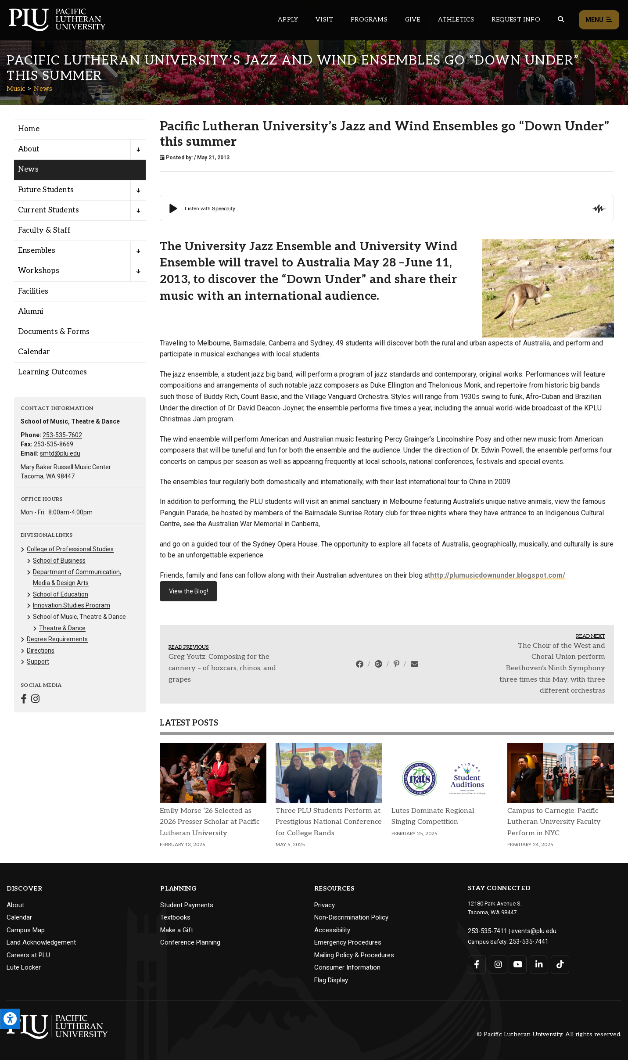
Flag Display (331, 980)
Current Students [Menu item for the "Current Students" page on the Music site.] (48, 210)
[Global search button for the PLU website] (561, 19)
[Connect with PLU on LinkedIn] (536, 962)
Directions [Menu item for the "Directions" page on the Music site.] (40, 650)
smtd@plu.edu (60, 453)
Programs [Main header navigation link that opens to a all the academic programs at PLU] (369, 19)
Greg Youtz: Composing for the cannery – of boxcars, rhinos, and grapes (222, 668)
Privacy (324, 905)
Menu (599, 20)
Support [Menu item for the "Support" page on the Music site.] (38, 661)
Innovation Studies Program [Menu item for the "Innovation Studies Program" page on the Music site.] (71, 605)
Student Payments (186, 905)
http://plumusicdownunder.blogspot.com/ (497, 575)
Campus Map (26, 930)
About (15, 905)
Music (16, 89)
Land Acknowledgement (41, 942)
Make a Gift (176, 930)
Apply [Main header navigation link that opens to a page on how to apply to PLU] (288, 19)
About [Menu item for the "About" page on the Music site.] (28, 149)
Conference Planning (190, 942)
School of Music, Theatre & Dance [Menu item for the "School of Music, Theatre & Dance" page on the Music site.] (79, 616)
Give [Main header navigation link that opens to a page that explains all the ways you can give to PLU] (412, 19)
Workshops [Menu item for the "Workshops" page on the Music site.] (38, 270)
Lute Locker (24, 967)
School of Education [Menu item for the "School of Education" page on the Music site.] (60, 594)
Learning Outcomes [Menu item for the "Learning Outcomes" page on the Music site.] (52, 372)
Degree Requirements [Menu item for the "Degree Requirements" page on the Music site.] (57, 639)
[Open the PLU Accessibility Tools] (10, 1019)
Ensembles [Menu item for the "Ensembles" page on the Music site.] (36, 250)
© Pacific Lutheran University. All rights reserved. (549, 1034)
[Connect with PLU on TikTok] (557, 962)
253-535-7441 (526, 939)
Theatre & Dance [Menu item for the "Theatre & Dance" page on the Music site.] (62, 628)
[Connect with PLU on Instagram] (497, 962)
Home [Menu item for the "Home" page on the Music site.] (28, 129)
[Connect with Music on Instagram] (35, 700)
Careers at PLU (28, 955)
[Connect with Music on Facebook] (24, 700)
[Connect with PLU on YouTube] (517, 962)
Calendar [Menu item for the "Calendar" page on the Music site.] (34, 352)
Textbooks (175, 917)
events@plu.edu (526, 930)
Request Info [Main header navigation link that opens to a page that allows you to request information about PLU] (516, 19)
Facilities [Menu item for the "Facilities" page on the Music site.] (33, 291)
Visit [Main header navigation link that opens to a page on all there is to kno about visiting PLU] (324, 19)
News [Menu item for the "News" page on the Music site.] (28, 169)
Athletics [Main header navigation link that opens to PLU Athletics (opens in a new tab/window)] (456, 19)
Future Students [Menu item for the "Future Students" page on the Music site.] (46, 190)
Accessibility (332, 930)
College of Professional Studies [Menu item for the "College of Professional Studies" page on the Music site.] (70, 549)
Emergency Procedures (347, 942)
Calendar (19, 917)
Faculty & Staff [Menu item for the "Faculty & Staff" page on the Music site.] (44, 230)
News (43, 89)
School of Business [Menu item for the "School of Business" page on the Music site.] (59, 560)
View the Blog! (188, 591)
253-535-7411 (485, 930)
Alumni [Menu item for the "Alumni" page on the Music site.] (30, 311)
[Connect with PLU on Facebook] (477, 962)
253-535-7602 (62, 434)
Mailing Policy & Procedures (354, 955)
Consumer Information (347, 967)
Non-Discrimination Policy (351, 917)
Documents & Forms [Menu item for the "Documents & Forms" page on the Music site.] (54, 331)
